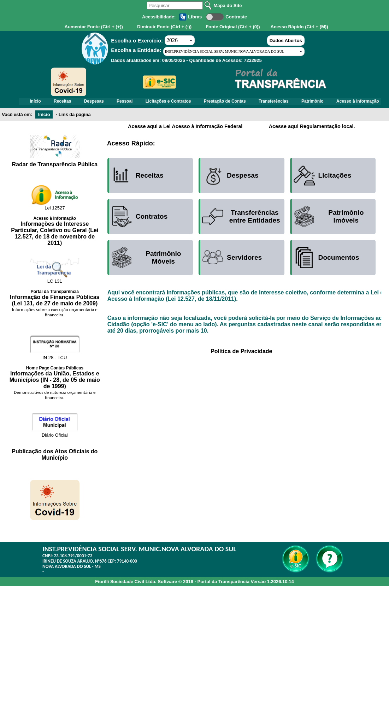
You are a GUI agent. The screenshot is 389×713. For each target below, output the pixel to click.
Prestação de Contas (258, 102)
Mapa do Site (227, 5)
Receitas (83, 102)
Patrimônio (352, 102)
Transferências (310, 102)
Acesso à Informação (199, 110)
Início (52, 102)
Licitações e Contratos (198, 102)
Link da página (75, 124)
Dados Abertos (286, 40)
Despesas (118, 102)
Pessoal (151, 102)
